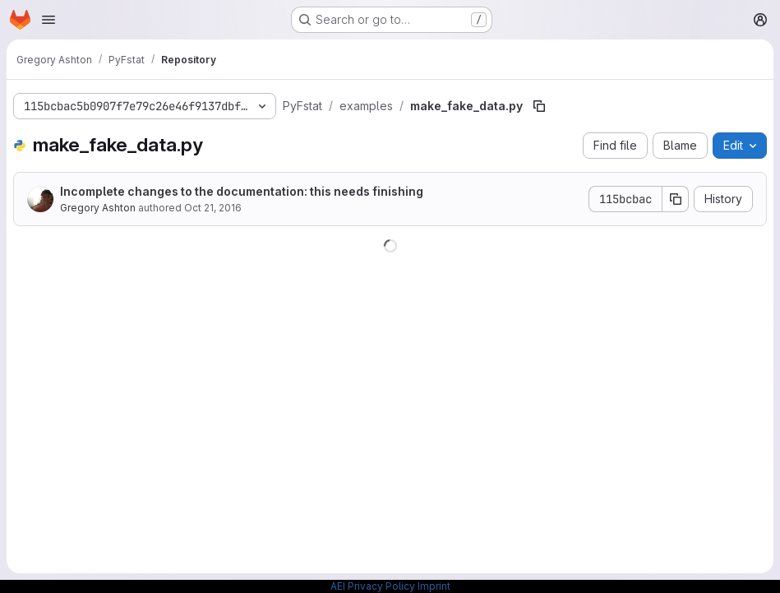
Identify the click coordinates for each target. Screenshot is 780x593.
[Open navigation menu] (48, 20)
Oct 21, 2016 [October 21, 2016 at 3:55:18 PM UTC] (213, 208)
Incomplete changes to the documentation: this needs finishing (241, 191)
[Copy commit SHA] (675, 199)
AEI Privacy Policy (372, 586)
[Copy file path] (539, 106)
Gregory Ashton (98, 208)
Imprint (434, 586)
